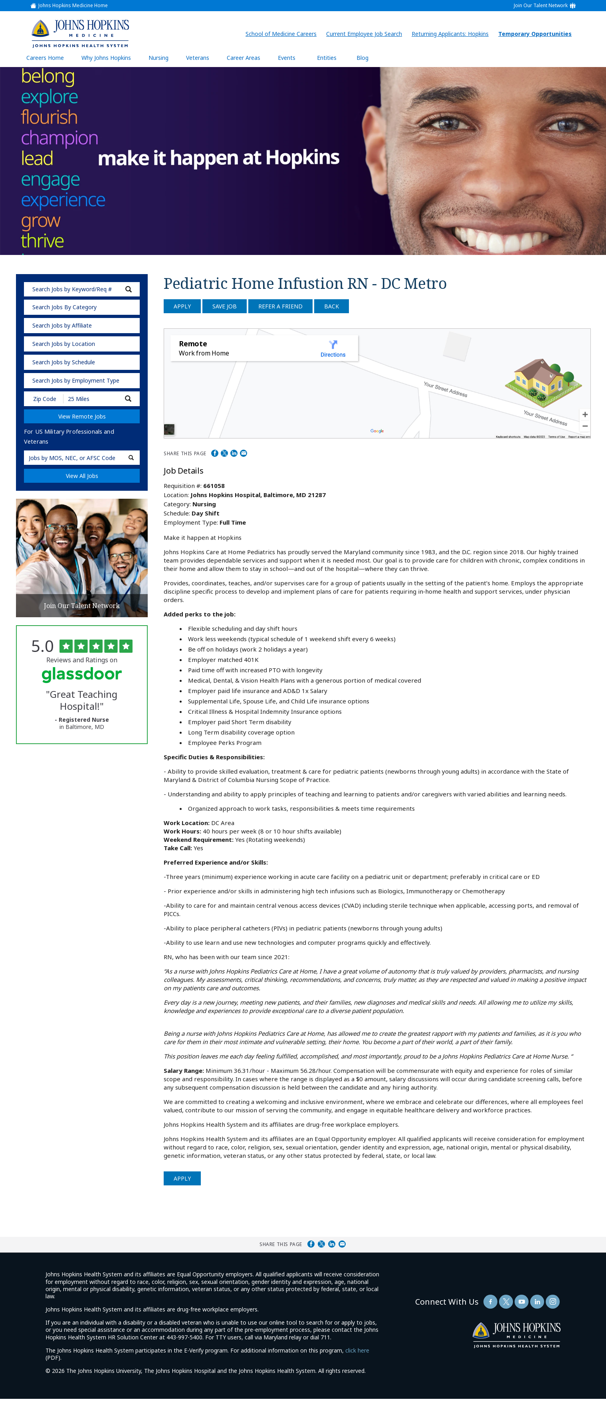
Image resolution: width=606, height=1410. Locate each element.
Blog (362, 57)
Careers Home (45, 57)
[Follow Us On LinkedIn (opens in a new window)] (537, 1302)
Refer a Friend (280, 306)
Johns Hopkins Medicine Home (73, 5)
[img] (80, 33)
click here (357, 1350)
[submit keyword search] (128, 289)
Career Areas (243, 57)
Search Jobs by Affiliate (62, 325)
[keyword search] (81, 289)
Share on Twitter (224, 453)
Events (286, 57)
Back (331, 306)
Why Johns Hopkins (106, 57)
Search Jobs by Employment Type (75, 380)
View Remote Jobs (82, 416)
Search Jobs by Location (63, 344)
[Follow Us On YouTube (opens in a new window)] (522, 1302)
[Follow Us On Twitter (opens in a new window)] (506, 1302)
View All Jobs (82, 476)
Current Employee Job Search (366, 34)
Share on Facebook (214, 453)
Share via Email (243, 453)
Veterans (197, 57)
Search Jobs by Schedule (63, 362)
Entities (333, 60)
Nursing (162, 60)
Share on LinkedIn (234, 453)
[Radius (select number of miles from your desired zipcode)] (91, 399)
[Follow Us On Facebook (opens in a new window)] (490, 1302)
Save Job (224, 306)
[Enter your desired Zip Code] (44, 398)
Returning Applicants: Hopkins (452, 34)
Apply (182, 306)
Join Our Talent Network (541, 5)
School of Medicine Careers (283, 34)
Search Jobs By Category (64, 307)
